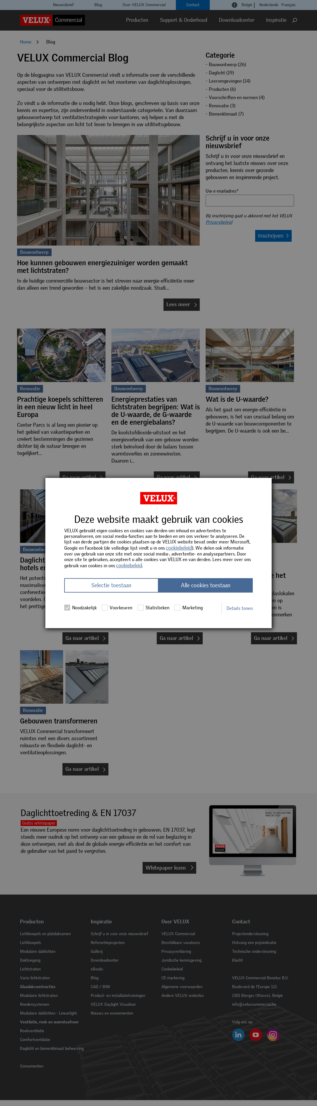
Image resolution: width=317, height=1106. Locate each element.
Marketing (188, 607)
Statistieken (153, 607)
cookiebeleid (179, 548)
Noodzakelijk (80, 607)
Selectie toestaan (111, 585)
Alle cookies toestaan (205, 585)
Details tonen (240, 608)
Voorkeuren (117, 607)
